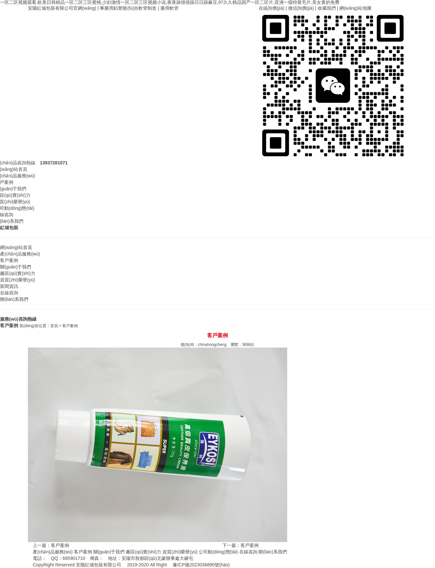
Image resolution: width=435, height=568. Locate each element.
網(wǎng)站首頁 (16, 247)
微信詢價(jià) (301, 8)
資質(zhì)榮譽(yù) (17, 279)
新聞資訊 (9, 286)
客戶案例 (9, 260)
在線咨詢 (9, 292)
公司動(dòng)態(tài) (218, 551)
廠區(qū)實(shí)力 (17, 273)
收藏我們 (327, 8)
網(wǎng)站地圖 (355, 8)
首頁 (54, 326)
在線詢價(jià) (271, 8)
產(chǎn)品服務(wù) (20, 253)
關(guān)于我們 (15, 266)
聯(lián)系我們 (14, 299)
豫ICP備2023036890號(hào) (201, 564)
